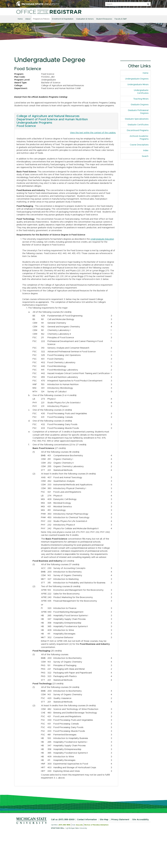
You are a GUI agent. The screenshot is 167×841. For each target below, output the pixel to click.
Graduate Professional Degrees (138, 111)
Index (147, 150)
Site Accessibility (140, 820)
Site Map (104, 820)
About (27, 19)
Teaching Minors (140, 99)
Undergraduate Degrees (136, 79)
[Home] (48, 12)
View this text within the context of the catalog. (93, 133)
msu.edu (79, 825)
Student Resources (104, 19)
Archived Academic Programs (139, 137)
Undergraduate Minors (137, 85)
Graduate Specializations (136, 119)
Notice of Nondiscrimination (96, 825)
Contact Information (87, 820)
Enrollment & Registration (62, 19)
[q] (128, 4)
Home (20, 19)
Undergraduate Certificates (141, 91)
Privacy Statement (120, 820)
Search (145, 156)
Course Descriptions (139, 145)
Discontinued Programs (137, 130)
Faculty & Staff (121, 19)
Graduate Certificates (138, 125)
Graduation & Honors (85, 19)
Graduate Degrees (139, 105)
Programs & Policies (41, 19)
